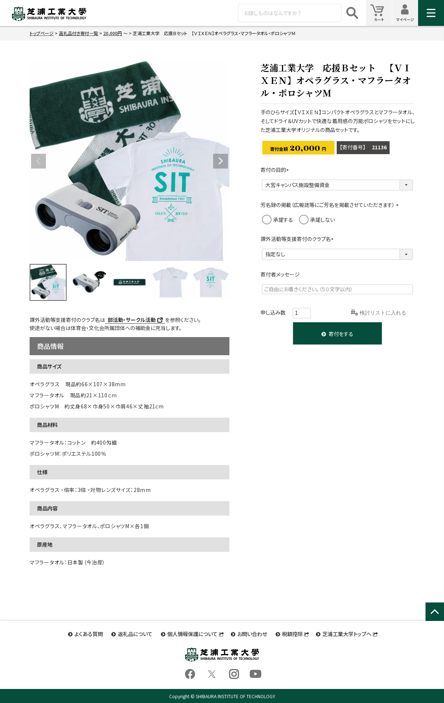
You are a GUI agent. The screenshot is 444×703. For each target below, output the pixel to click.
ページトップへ (435, 619)
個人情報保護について (192, 633)
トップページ (42, 33)
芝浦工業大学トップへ (344, 633)
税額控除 (290, 633)
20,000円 (112, 33)
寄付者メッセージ (280, 274)
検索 (352, 13)
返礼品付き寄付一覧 (78, 33)
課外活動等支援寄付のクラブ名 (298, 238)
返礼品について (136, 633)
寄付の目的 (275, 169)
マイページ (407, 12)
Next (220, 161)
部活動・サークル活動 (132, 319)
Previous (38, 161)
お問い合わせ (251, 633)
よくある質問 (91, 633)
